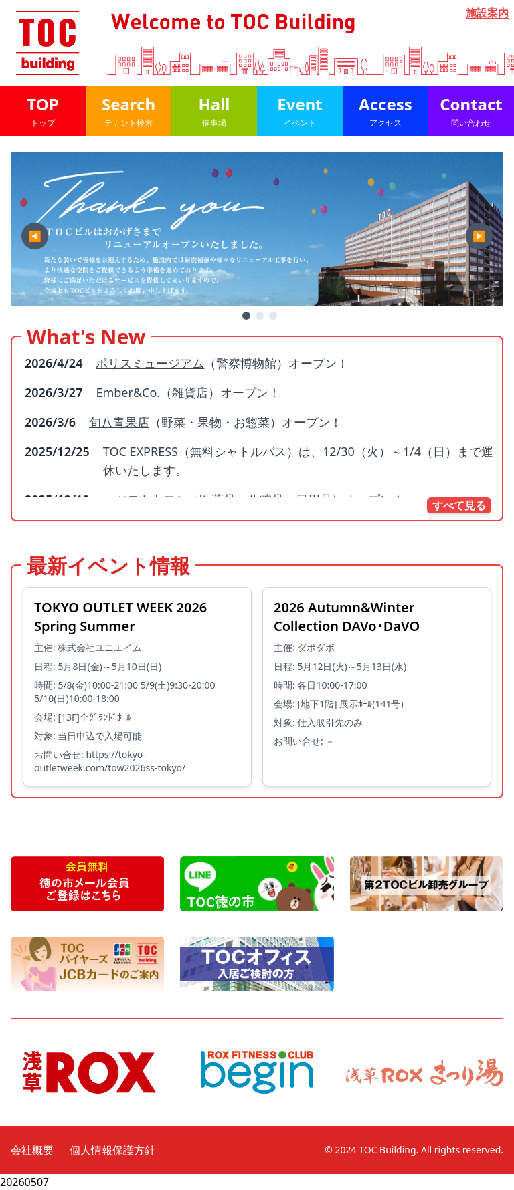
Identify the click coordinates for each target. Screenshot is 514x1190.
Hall (214, 110)
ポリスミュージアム (150, 363)
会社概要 (32, 1150)
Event (300, 110)
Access (385, 110)
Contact (471, 110)
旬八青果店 (119, 422)
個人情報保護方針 (112, 1150)
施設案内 (487, 13)
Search (128, 110)
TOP (43, 110)
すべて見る (459, 505)
